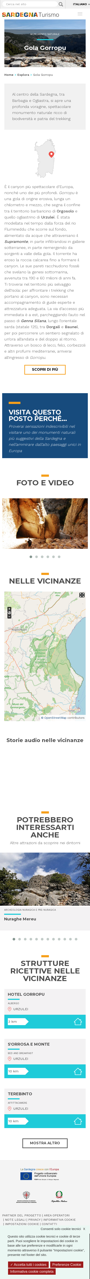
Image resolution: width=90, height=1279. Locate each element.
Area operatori (57, 1215)
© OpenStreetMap (54, 717)
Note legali (15, 1219)
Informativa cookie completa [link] (31, 1271)
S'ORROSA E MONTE (29, 1044)
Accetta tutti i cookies (28, 1264)
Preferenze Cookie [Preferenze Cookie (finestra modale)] (66, 1264)
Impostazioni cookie (22, 1224)
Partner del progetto (21, 1215)
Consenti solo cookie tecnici (65, 1229)
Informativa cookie (59, 1219)
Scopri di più (45, 369)
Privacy (34, 1219)
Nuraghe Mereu (20, 919)
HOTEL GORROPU (26, 994)
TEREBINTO (20, 1094)
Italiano (80, 4)
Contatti (49, 1224)
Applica (61, 4)
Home (8, 74)
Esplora (23, 74)
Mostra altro (45, 1143)
